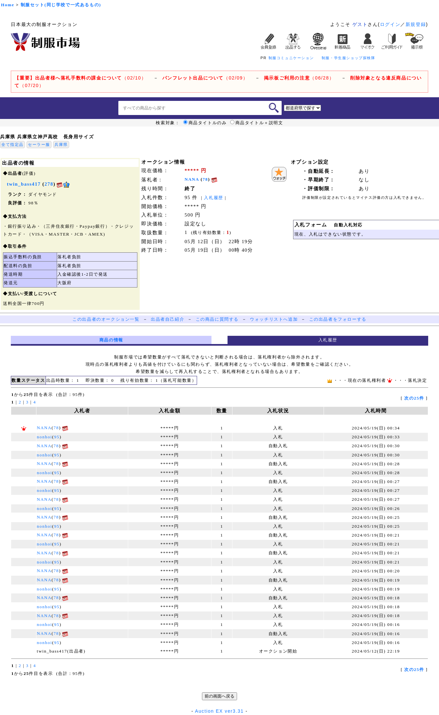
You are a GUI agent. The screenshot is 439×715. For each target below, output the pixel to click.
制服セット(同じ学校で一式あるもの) (61, 4)
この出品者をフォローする (338, 319)
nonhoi (44, 436)
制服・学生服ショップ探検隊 (348, 58)
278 (49, 184)
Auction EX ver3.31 (219, 711)
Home (7, 4)
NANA (192, 179)
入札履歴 (213, 197)
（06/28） (299, 78)
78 (205, 179)
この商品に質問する (217, 319)
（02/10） (80, 78)
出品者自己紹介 (167, 319)
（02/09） (205, 78)
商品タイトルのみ (205, 123)
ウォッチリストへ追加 (274, 319)
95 (57, 436)
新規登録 (416, 24)
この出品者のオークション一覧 (105, 319)
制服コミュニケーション (291, 58)
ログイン (390, 24)
